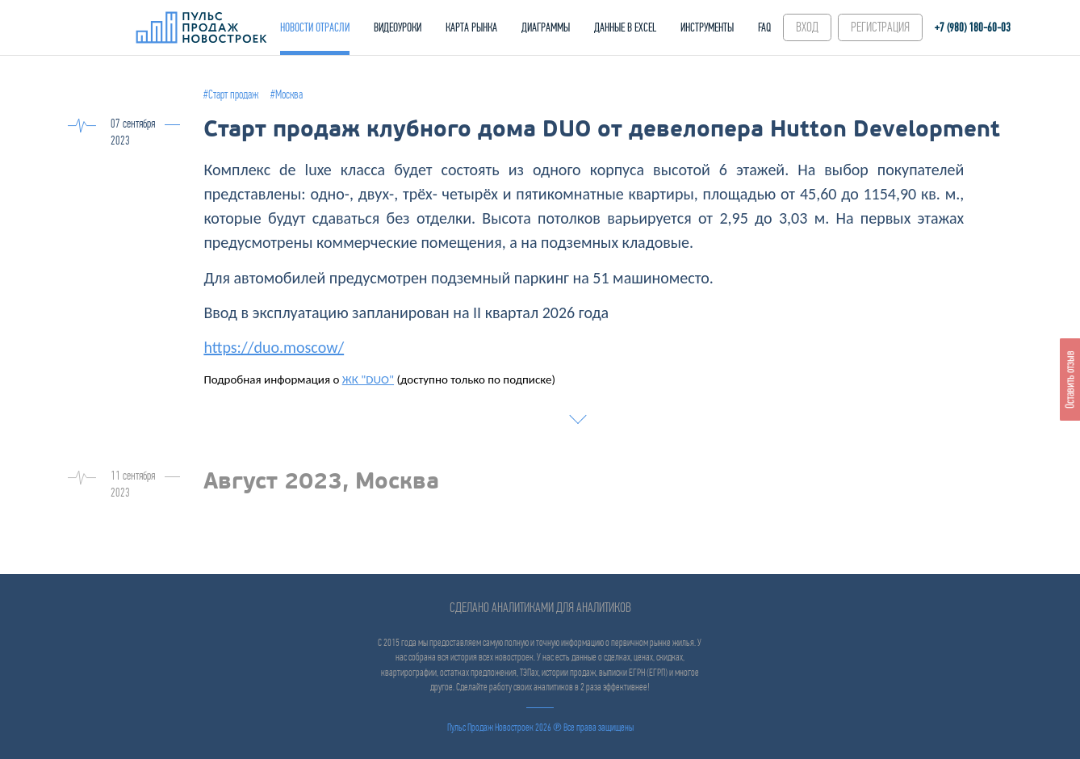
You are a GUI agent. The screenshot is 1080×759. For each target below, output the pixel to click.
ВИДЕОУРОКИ (397, 27)
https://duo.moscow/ (273, 347)
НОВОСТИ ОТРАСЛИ (315, 27)
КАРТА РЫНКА (471, 27)
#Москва (286, 94)
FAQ (764, 27)
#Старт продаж (230, 94)
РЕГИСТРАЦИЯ (880, 27)
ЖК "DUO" (368, 379)
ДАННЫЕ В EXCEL (625, 27)
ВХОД (807, 27)
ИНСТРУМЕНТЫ (707, 27)
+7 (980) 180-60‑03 (973, 27)
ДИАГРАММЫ (545, 27)
